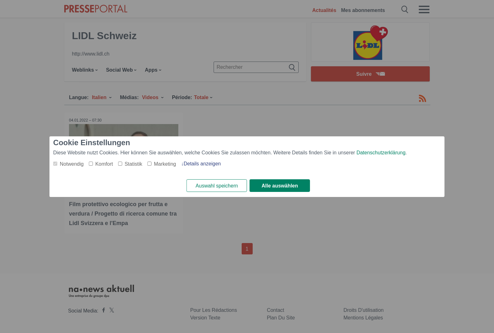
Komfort (104, 164)
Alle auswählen (279, 185)
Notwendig (72, 164)
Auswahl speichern (217, 185)
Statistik (133, 164)
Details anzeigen (202, 163)
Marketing (165, 164)
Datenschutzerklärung (380, 152)
